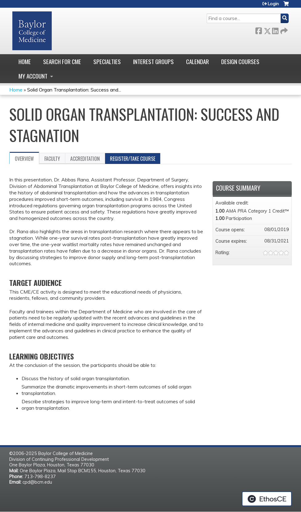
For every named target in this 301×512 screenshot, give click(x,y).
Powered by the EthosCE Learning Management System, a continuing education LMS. (267, 498)
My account (32, 75)
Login (273, 4)
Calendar (197, 61)
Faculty (52, 158)
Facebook (258, 29)
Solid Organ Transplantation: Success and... (74, 90)
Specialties (107, 61)
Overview (24, 158)
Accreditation (85, 158)
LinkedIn (275, 29)
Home (24, 61)
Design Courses (240, 61)
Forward (283, 29)
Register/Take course (132, 158)
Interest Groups (153, 61)
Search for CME (62, 61)
